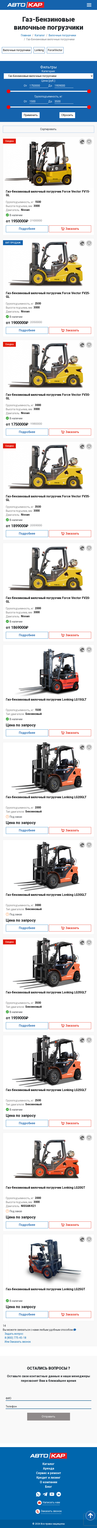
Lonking (39, 50)
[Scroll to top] (90, 1515)
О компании (48, 1482)
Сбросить (67, 115)
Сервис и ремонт (48, 1473)
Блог (48, 1486)
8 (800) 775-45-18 (15, 1337)
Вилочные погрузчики (16, 50)
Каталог (48, 1464)
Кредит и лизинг (48, 1477)
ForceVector (55, 50)
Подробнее (27, 229)
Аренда (48, 1468)
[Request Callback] (48, 1502)
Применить (31, 115)
